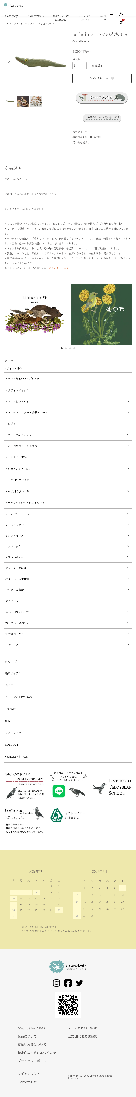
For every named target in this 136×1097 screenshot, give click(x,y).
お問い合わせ (27, 1081)
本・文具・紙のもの (17, 623)
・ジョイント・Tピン (18, 468)
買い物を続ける (81, 142)
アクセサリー (13, 601)
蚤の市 (9, 685)
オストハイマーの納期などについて (24, 208)
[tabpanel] (35, 314)
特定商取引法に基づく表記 (87, 137)
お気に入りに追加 (102, 78)
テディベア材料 (13, 368)
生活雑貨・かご (14, 634)
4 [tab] (74, 348)
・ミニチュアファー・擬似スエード (26, 412)
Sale (8, 721)
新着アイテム (13, 673)
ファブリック (13, 546)
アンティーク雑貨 (15, 568)
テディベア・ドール (17, 514)
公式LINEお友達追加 (82, 1036)
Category (11, 16)
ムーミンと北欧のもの (18, 697)
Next (62, 62)
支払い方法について (32, 1044)
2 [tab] (66, 348)
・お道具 (10, 423)
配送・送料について (32, 1027)
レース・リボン (14, 525)
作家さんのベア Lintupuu (60, 17)
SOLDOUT (11, 744)
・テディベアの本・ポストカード (25, 502)
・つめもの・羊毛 (16, 457)
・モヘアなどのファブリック (22, 378)
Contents (34, 16)
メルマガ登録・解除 (82, 1027)
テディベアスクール (84, 17)
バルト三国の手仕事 (17, 579)
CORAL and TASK (16, 756)
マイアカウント (29, 1073)
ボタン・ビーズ (14, 535)
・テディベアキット (17, 390)
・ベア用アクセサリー (18, 480)
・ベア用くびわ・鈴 (17, 491)
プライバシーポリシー (34, 1060)
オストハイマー (14, 557)
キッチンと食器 (14, 589)
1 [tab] (62, 348)
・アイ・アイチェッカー (19, 435)
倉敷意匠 (10, 709)
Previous (9, 62)
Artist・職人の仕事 (17, 612)
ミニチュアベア (14, 733)
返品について (79, 132)
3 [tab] (70, 348)
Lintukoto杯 (104, 17)
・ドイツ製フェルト (17, 401)
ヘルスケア (12, 644)
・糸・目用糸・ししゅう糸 (21, 446)
